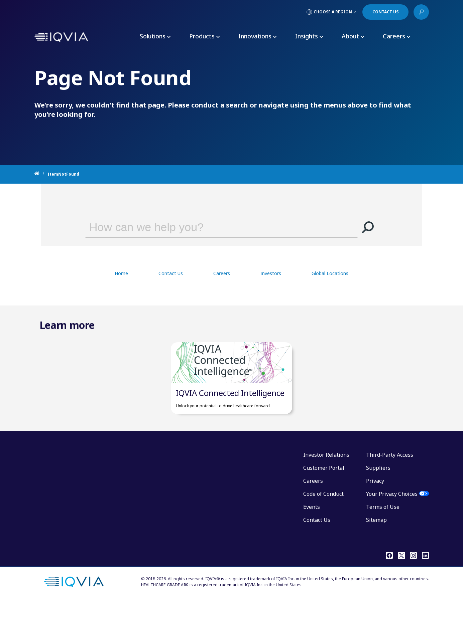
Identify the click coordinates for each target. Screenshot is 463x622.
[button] (368, 227)
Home (121, 273)
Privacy (375, 500)
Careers (221, 273)
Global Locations (330, 273)
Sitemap (376, 540)
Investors (270, 273)
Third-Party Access (389, 474)
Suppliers (378, 487)
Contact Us (170, 273)
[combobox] (212, 227)
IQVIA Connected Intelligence (230, 412)
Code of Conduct (323, 513)
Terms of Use (382, 527)
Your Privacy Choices (392, 513)
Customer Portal (323, 487)
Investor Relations (326, 474)
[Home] (40, 174)
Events (311, 527)
